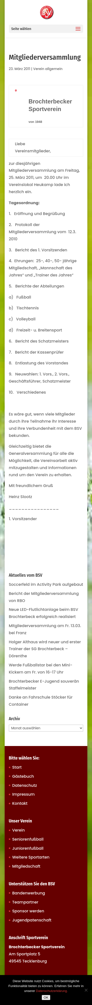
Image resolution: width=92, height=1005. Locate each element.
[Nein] (85, 990)
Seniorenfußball (28, 839)
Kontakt (19, 803)
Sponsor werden (28, 911)
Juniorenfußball (28, 848)
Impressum (23, 794)
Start (17, 767)
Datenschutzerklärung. (52, 991)
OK (46, 997)
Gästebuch (23, 776)
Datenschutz (24, 785)
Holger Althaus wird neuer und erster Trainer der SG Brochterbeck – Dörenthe (45, 649)
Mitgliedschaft (26, 866)
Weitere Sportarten (31, 857)
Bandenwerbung (28, 893)
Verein (18, 830)
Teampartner (25, 902)
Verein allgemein (48, 68)
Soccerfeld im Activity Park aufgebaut (46, 584)
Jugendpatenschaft (32, 920)
